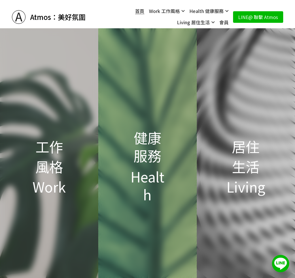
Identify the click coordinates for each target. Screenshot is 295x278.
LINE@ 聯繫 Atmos (258, 17)
